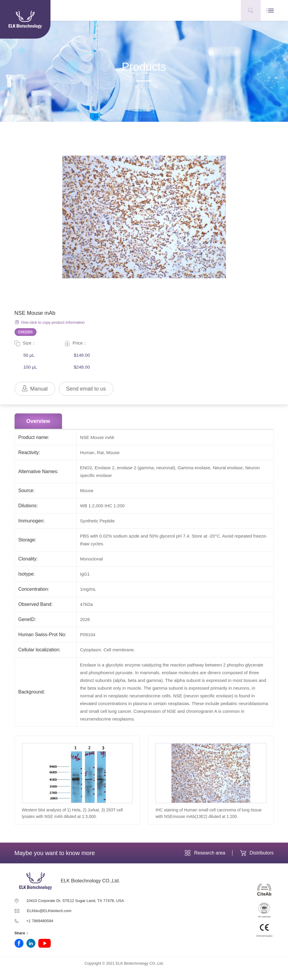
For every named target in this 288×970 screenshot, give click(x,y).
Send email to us (86, 389)
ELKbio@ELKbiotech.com (49, 911)
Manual (35, 388)
